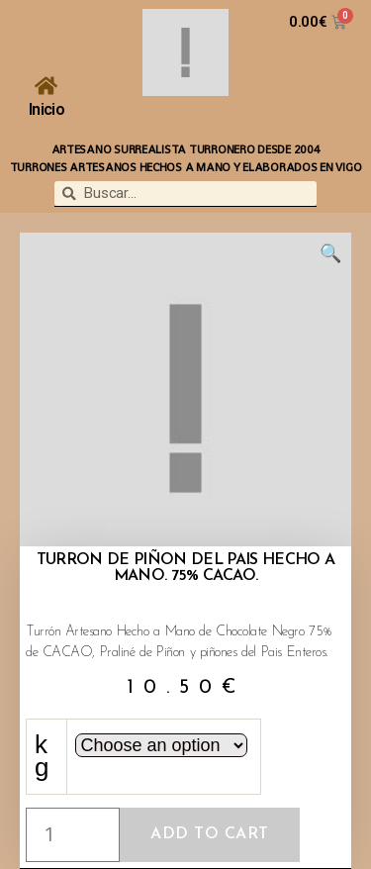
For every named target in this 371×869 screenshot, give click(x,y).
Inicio (46, 109)
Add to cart (209, 834)
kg (46, 755)
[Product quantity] (73, 835)
